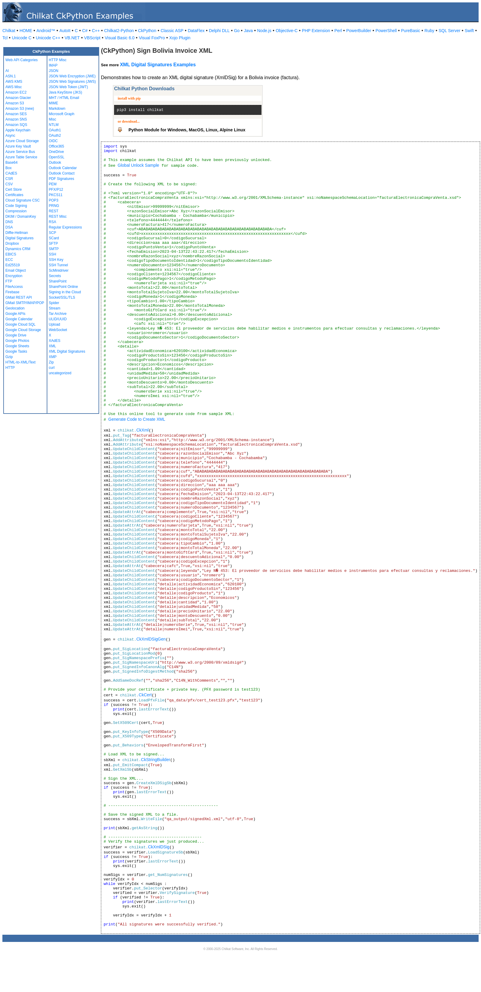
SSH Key (56, 260)
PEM (53, 184)
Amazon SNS (16, 119)
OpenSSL (56, 157)
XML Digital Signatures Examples (158, 64)
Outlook (55, 162)
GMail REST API (18, 297)
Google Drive (15, 335)
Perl (338, 30)
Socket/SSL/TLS (62, 297)
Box (8, 168)
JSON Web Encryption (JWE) (72, 76)
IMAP (53, 65)
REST (53, 211)
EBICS (10, 254)
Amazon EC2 (16, 92)
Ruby (429, 30)
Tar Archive (57, 314)
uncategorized (60, 373)
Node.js (264, 30)
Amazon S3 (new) (19, 108)
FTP (8, 281)
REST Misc (58, 216)
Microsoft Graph (61, 114)
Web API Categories (21, 60)
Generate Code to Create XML (136, 419)
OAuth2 (55, 135)
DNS (9, 222)
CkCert (145, 694)
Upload (54, 324)
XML (52, 346)
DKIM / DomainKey (20, 216)
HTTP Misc (57, 60)
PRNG (54, 206)
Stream (54, 308)
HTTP (10, 368)
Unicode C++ (48, 37)
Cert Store (13, 189)
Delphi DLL (219, 30)
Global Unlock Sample (138, 165)
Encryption (13, 276)
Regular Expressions (65, 227)
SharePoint (57, 281)
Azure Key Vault (18, 146)
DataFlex (196, 30)
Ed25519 (12, 265)
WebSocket (58, 330)
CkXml (142, 430)
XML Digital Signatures (67, 351)
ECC (9, 260)
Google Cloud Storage (23, 330)
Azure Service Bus (20, 152)
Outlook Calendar (63, 168)
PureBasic (410, 30)
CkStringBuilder (155, 759)
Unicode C (21, 37)
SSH (52, 254)
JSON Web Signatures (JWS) (72, 81)
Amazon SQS (16, 125)
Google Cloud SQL (20, 324)
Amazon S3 (14, 103)
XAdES (54, 341)
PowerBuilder (358, 30)
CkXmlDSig (159, 846)
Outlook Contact (62, 173)
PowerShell (386, 30)
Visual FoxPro (152, 37)
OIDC (53, 141)
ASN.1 (10, 76)
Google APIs (15, 314)
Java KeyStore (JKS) (65, 92)
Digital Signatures (19, 238)
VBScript (92, 37)
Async (10, 135)
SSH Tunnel (58, 265)
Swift (469, 30)
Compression (16, 211)
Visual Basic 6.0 (119, 37)
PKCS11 (56, 195)
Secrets (55, 276)
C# (84, 30)
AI (7, 71)
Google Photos (17, 341)
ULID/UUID (58, 319)
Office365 (56, 146)
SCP (52, 233)
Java (248, 30)
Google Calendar (19, 319)
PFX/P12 (56, 189)
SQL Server (450, 30)
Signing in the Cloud (65, 292)
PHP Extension (316, 30)
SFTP (53, 243)
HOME (25, 30)
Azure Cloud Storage (22, 141)
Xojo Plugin (179, 37)
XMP (53, 357)
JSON (53, 71)
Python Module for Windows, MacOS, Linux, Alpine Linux (186, 129)
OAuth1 (55, 130)
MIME (53, 103)
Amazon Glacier (18, 98)
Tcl (4, 37)
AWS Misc (13, 87)
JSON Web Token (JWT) (68, 87)
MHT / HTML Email (64, 98)
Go (237, 30)
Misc (52, 119)
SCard (54, 238)
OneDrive (56, 152)
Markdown (57, 108)
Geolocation (15, 308)
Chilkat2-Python (119, 30)
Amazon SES (16, 114)
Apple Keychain (17, 130)
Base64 (11, 162)
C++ (96, 30)
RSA (52, 222)
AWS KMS (13, 81)
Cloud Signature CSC (22, 200)
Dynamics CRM (17, 249)
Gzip (9, 357)
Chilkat (8, 30)
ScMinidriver (59, 270)
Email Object (15, 270)
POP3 (53, 200)
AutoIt (65, 30)
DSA (9, 227)
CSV (9, 184)
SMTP (54, 249)
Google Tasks (16, 351)
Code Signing (16, 206)
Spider (54, 303)
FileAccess (14, 287)
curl (52, 368)
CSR (9, 179)
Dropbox (12, 243)
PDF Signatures (61, 179)
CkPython (147, 30)
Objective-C (286, 30)
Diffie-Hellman (16, 233)
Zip (51, 362)
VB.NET (72, 37)
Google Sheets (17, 346)
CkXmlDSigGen (151, 639)
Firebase (12, 292)
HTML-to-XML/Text (20, 362)
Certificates (14, 195)
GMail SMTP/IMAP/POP (24, 303)
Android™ (46, 30)
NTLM (54, 125)
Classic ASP (172, 30)
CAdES (11, 173)
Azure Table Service (21, 157)
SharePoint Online (63, 287)
